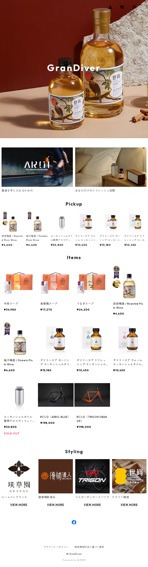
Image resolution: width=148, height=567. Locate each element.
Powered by (74, 560)
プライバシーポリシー (56, 547)
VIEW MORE (18, 504)
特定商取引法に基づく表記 (89, 547)
